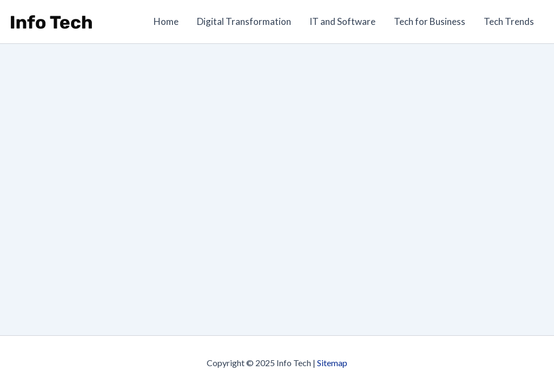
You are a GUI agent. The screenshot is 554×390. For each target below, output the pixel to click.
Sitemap (332, 363)
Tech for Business (429, 21)
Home (166, 21)
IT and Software (342, 21)
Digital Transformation (244, 21)
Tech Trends (509, 21)
